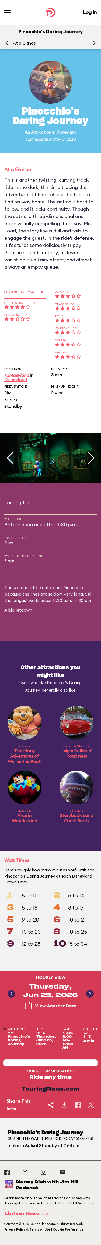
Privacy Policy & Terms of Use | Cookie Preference (43, 1229)
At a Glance (24, 43)
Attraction (41, 132)
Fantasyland (16, 375)
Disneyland (66, 132)
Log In (90, 12)
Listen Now (28, 1214)
